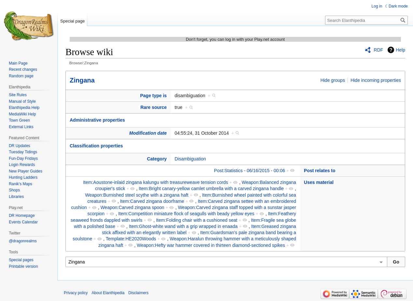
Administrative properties (97, 120)
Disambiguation (190, 158)
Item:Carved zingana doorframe (152, 201)
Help (400, 50)
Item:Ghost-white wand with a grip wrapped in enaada (183, 226)
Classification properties (96, 145)
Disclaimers (138, 293)
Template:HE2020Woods (131, 238)
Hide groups (332, 80)
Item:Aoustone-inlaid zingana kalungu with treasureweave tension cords (155, 182)
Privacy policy (76, 293)
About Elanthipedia (108, 293)
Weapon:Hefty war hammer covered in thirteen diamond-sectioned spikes (211, 245)
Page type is (153, 95)
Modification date (148, 133)
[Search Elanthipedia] (366, 20)
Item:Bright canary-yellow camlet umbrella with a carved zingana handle (211, 188)
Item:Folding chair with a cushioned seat (196, 220)
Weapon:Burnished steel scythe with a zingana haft (136, 195)
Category (157, 158)
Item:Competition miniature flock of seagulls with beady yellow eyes (186, 213)
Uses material (319, 182)
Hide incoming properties (375, 80)
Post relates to (319, 170)
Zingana (82, 80)
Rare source (153, 107)
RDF (378, 50)
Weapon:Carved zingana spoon (132, 207)
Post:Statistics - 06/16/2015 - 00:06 (249, 170)
